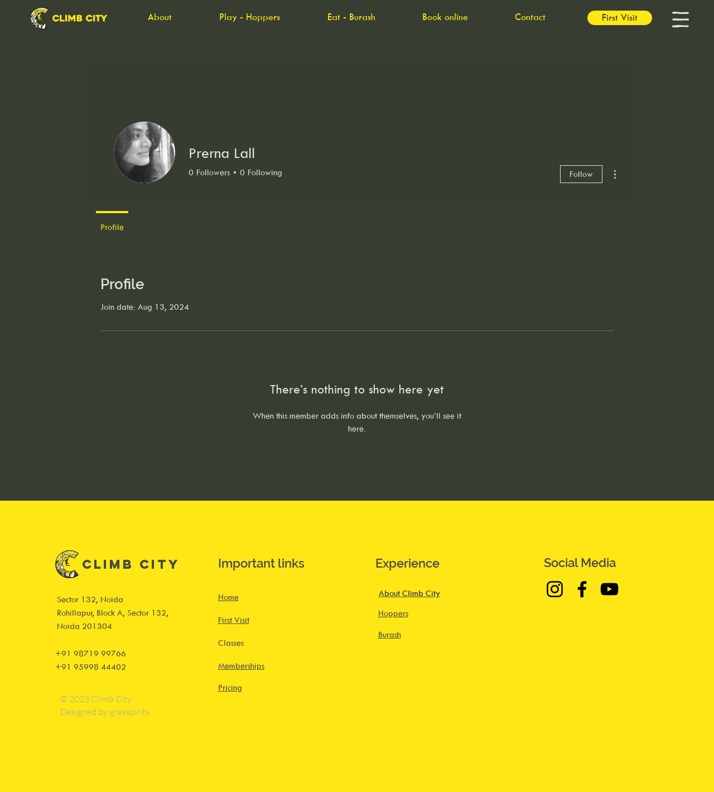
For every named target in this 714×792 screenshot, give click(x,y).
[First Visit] (620, 18)
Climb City (131, 564)
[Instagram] (555, 589)
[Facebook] (582, 589)
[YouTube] (609, 589)
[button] (680, 19)
